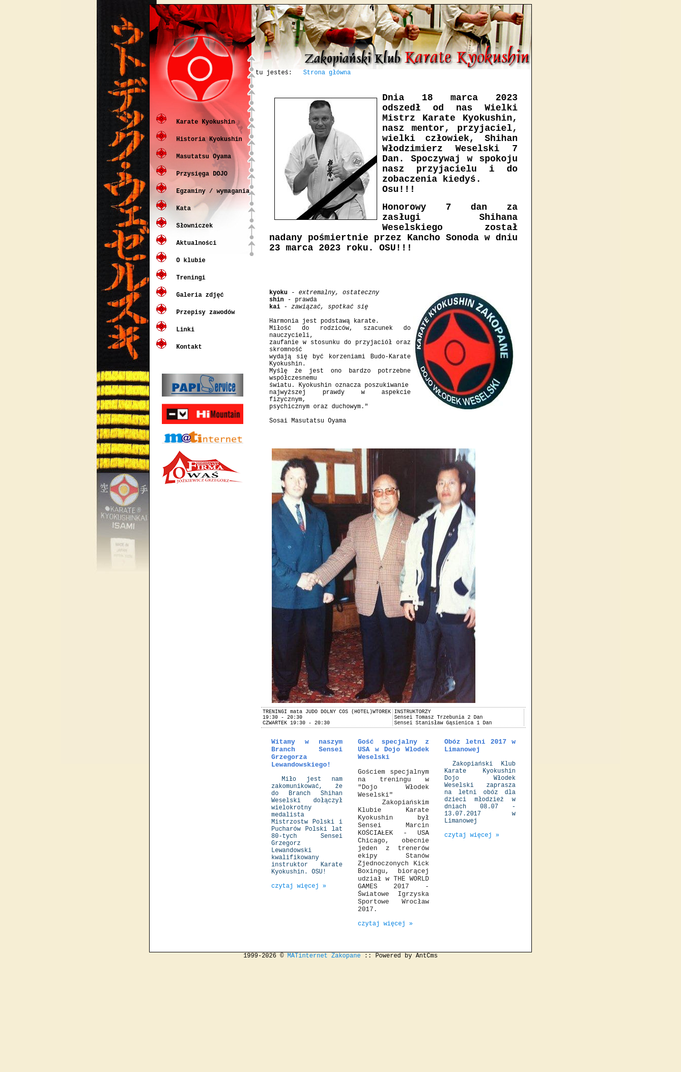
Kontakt (187, 354)
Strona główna (327, 73)
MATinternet (308, 1063)
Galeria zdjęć (198, 302)
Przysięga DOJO (200, 181)
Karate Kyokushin (204, 129)
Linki (183, 336)
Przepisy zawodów (204, 319)
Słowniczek (193, 233)
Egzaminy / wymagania (211, 198)
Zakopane (346, 1063)
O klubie (189, 267)
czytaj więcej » (298, 983)
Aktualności (194, 250)
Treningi (189, 284)
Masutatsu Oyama (202, 163)
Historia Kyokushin (207, 146)
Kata (182, 215)
